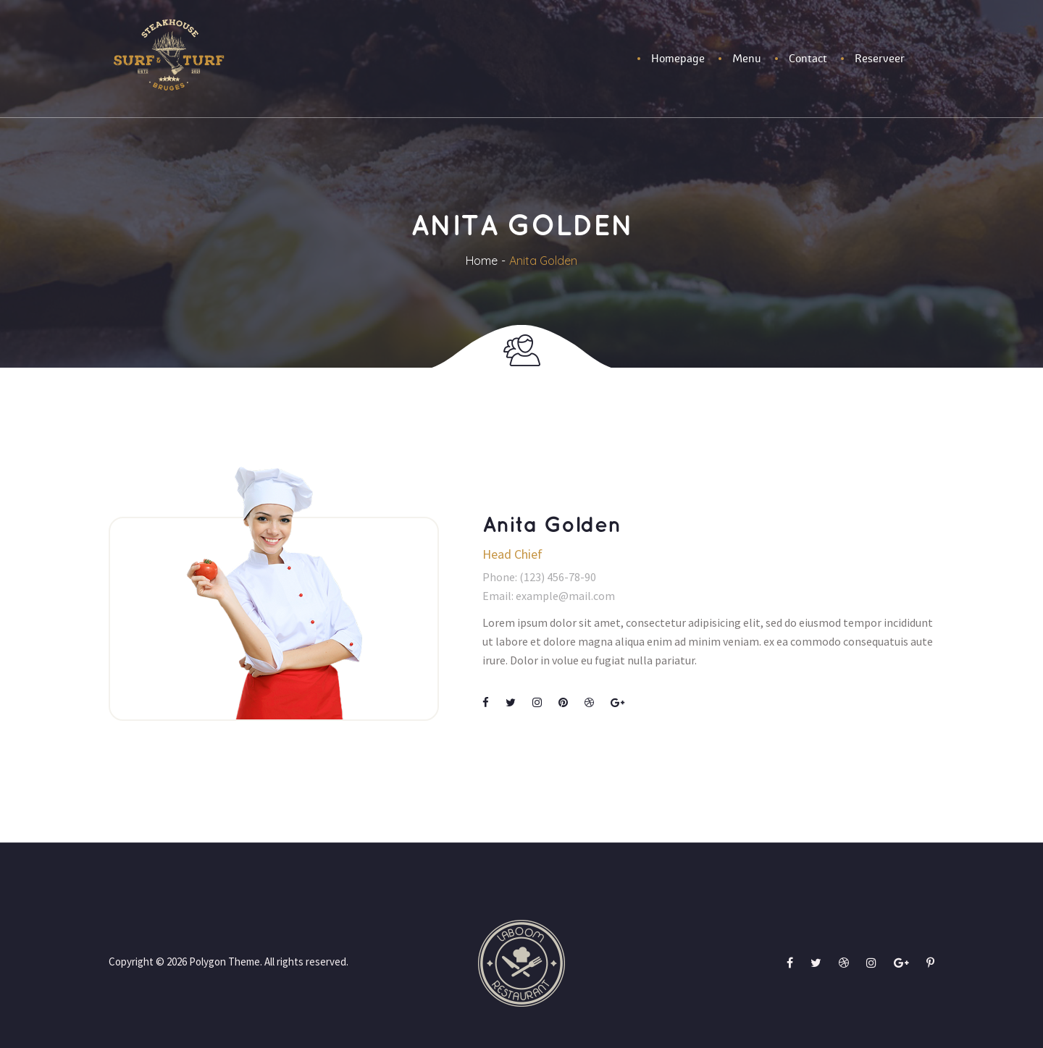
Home (482, 260)
